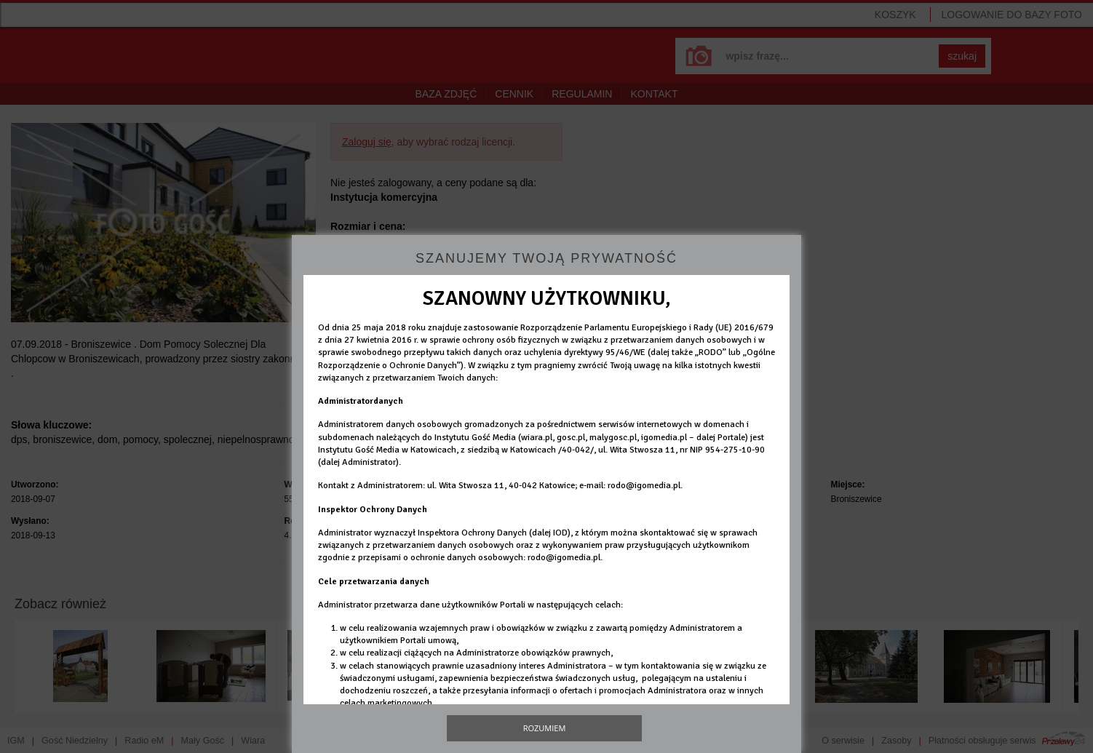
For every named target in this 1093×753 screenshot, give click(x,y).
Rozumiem (544, 727)
